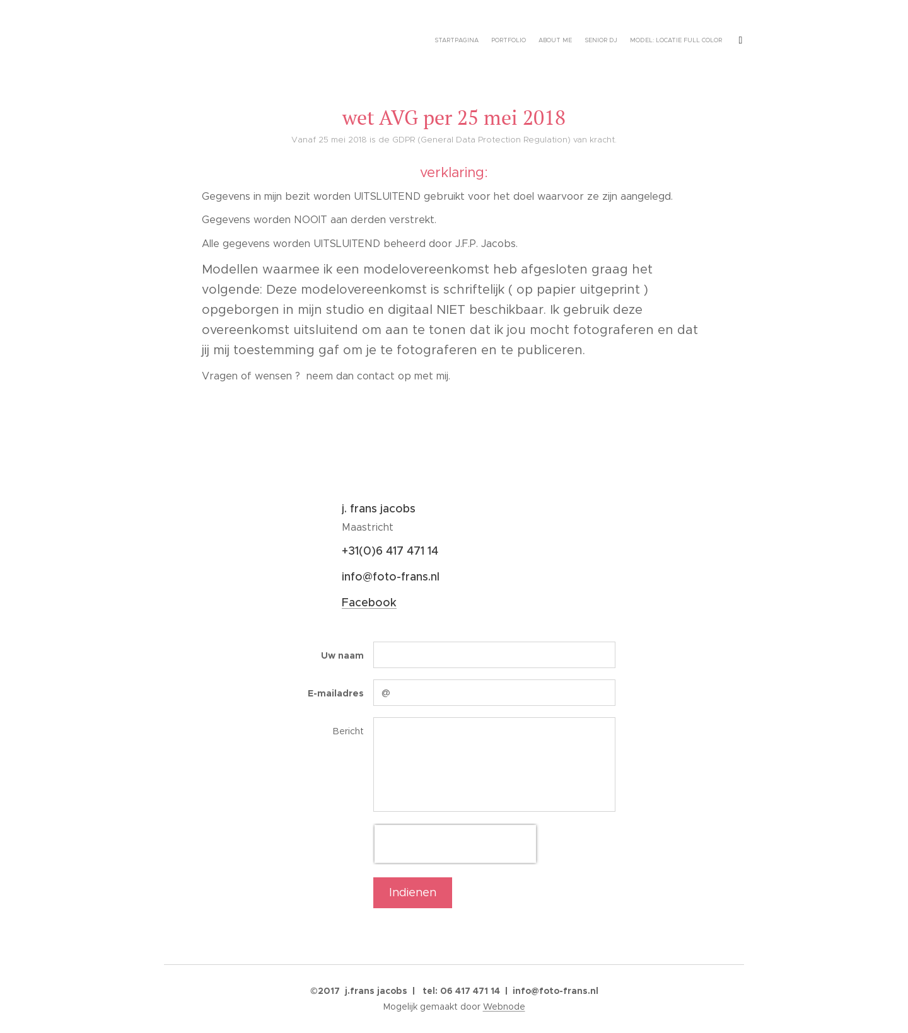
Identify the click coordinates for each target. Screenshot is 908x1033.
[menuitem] (455, 41)
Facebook (369, 602)
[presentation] (455, 844)
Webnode (504, 1006)
